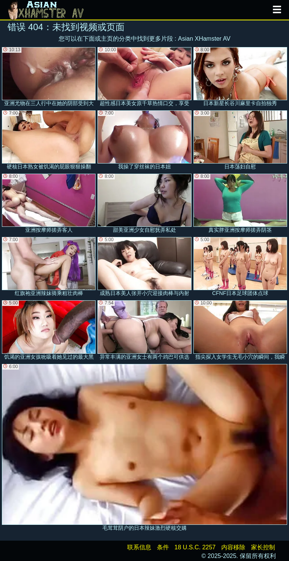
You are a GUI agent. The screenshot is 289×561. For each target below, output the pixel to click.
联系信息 (139, 547)
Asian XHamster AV (204, 38)
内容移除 (233, 547)
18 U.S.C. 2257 (195, 547)
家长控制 (263, 547)
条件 (163, 547)
